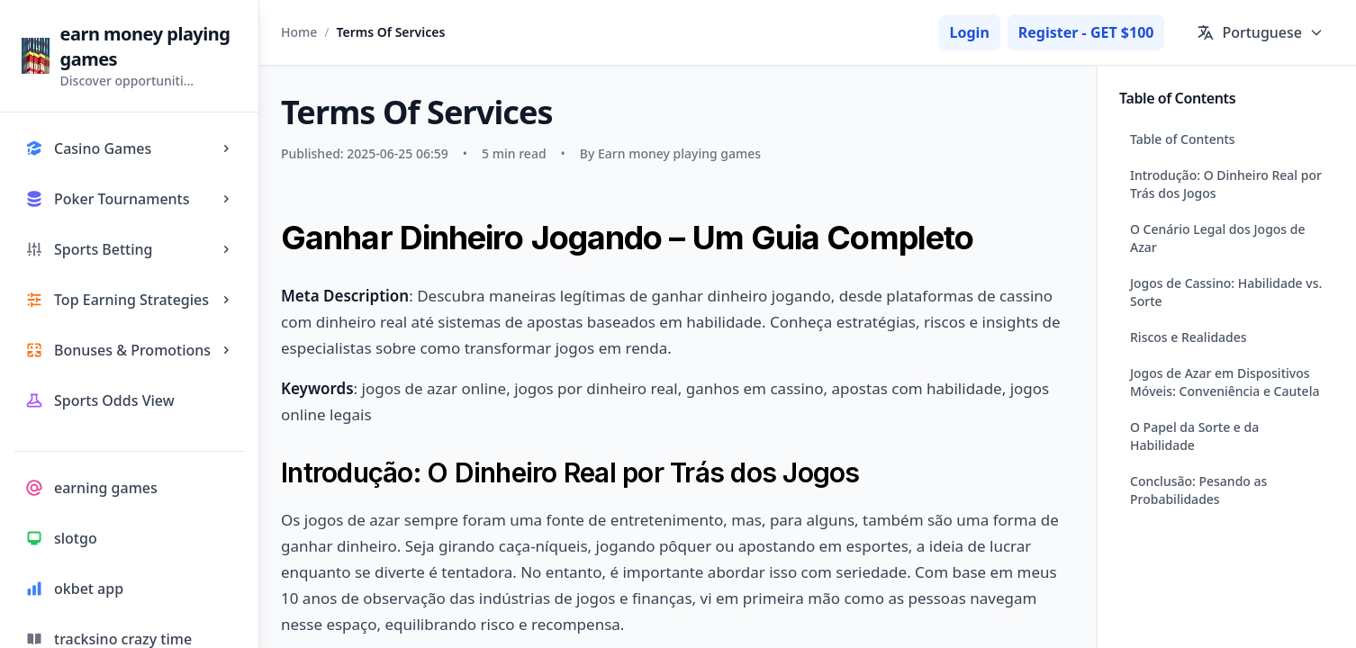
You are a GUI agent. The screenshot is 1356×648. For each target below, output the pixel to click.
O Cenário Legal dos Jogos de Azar (1218, 238)
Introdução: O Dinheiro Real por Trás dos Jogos (1226, 184)
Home (299, 31)
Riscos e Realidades (1188, 337)
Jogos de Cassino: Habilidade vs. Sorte (1226, 292)
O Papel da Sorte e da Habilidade (1194, 436)
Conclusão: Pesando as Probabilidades (1198, 490)
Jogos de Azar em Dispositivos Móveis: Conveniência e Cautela (1224, 382)
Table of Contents (1182, 139)
